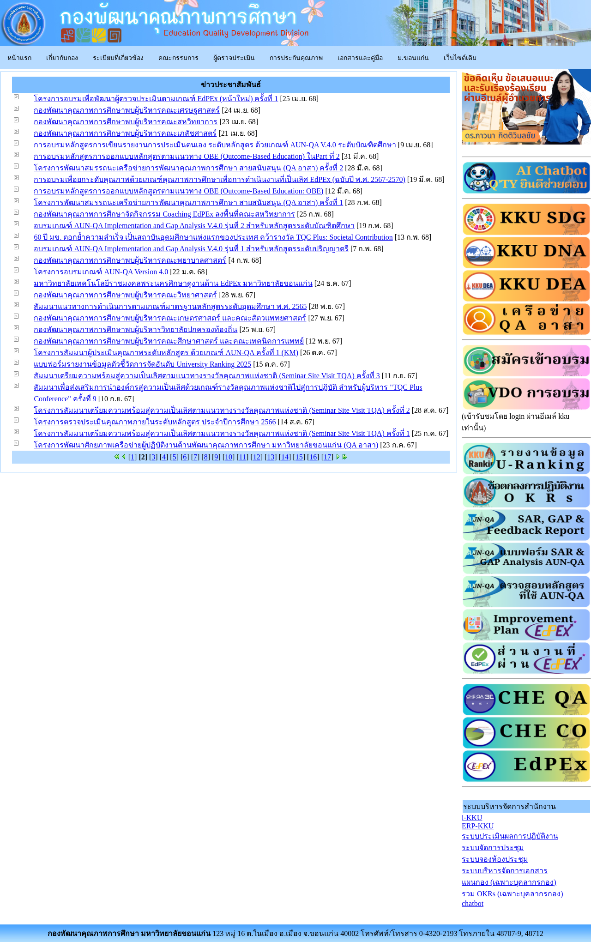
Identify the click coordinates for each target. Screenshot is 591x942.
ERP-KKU (478, 826)
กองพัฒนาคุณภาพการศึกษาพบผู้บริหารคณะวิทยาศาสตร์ (125, 295)
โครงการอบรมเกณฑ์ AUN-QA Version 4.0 (101, 272)
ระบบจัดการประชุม (493, 847)
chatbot (472, 903)
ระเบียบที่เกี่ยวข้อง (118, 57)
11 (242, 457)
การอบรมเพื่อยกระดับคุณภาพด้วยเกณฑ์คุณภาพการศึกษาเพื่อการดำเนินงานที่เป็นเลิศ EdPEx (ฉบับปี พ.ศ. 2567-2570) (219, 179)
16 (313, 457)
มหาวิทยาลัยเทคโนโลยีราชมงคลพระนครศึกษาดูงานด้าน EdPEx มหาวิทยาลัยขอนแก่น (173, 283)
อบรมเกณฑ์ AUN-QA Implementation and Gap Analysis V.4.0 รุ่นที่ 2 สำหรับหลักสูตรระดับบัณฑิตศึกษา (194, 225)
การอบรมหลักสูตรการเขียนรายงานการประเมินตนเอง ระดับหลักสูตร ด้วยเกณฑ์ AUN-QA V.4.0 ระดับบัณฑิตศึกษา (215, 145)
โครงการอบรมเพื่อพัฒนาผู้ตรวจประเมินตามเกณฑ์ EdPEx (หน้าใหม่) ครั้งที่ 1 (156, 99)
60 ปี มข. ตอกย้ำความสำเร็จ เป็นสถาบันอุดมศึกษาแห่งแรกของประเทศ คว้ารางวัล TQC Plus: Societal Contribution (213, 237)
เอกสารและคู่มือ (360, 57)
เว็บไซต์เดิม (460, 57)
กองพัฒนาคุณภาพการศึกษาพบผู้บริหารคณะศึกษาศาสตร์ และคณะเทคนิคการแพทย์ (169, 341)
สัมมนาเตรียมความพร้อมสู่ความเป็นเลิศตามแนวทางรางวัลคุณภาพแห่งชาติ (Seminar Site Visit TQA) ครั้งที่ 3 (207, 376)
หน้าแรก (19, 57)
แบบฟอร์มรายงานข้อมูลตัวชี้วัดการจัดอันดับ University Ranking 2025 (142, 364)
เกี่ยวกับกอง (62, 57)
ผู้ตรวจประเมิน (234, 57)
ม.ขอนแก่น (413, 57)
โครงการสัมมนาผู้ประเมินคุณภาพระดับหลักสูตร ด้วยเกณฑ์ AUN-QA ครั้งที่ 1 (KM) (166, 352)
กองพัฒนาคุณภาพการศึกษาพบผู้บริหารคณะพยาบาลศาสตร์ (130, 260)
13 (270, 457)
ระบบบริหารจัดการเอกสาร (505, 871)
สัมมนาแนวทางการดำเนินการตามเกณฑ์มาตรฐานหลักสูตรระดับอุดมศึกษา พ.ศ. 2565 (170, 306)
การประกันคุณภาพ (296, 57)
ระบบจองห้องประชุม (495, 859)
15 (299, 457)
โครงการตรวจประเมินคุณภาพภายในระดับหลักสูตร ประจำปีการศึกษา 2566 (155, 422)
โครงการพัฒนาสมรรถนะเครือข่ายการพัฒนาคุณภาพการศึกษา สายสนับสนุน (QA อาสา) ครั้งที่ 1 (188, 202)
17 (327, 457)
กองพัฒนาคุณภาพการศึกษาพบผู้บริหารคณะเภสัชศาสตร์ (125, 133)
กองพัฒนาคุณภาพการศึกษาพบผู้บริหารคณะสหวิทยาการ (125, 122)
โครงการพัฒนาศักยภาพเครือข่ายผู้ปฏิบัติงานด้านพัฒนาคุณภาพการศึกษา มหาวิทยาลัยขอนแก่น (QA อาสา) (206, 445)
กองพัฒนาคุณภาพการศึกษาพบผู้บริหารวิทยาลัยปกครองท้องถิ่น (135, 329)
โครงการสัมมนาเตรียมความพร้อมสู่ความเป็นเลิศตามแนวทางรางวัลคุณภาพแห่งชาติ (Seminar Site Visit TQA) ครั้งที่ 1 (222, 433)
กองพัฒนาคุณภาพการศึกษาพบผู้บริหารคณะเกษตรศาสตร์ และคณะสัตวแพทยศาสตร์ (170, 318)
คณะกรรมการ (178, 57)
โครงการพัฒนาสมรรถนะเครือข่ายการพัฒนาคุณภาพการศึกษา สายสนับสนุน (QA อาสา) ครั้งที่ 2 (188, 168)
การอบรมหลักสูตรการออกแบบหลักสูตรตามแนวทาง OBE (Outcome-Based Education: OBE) (178, 191)
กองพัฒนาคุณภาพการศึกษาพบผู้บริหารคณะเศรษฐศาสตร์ (127, 110)
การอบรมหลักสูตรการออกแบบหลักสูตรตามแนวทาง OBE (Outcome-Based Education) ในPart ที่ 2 (186, 156)
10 (228, 457)
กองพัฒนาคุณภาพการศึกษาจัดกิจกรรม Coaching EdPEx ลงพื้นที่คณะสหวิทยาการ (164, 214)
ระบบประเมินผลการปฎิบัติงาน (510, 836)
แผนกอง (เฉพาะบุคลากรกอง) (509, 882)
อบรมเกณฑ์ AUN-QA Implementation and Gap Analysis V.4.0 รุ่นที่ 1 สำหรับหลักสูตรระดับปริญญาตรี (191, 249)
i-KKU (472, 817)
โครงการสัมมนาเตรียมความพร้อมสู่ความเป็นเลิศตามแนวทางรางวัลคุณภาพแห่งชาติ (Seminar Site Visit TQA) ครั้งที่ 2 (222, 410)
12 (256, 457)
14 (285, 457)
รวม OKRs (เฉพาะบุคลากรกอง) (512, 894)
